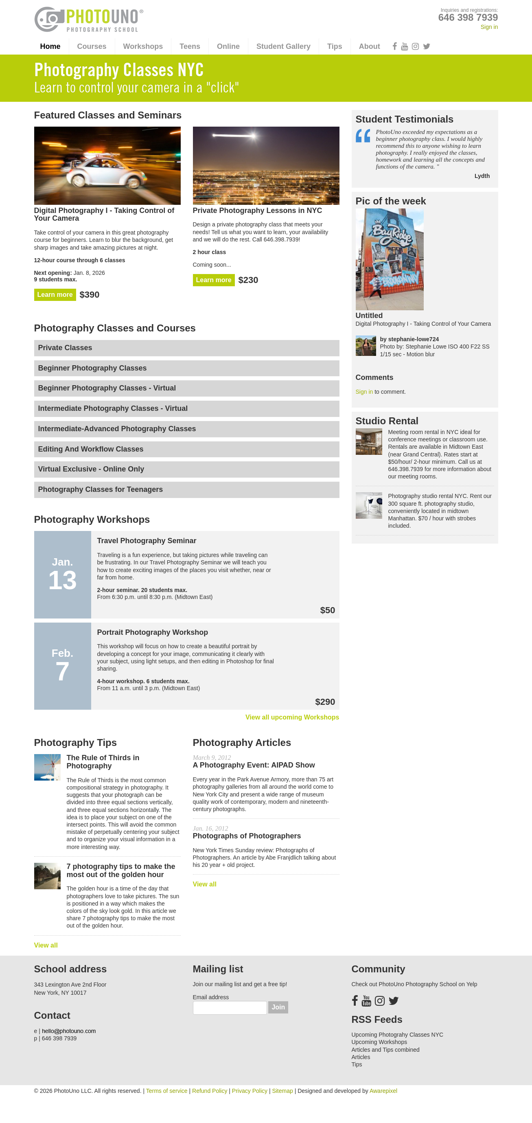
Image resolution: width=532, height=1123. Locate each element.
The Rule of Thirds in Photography (103, 762)
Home (50, 46)
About (369, 46)
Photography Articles (242, 742)
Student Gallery (283, 46)
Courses (92, 46)
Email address (211, 997)
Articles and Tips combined (386, 1049)
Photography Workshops (92, 519)
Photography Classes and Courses (115, 328)
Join (278, 1007)
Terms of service (167, 1091)
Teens (190, 46)
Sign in (489, 27)
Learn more (55, 294)
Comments (375, 378)
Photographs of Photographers (247, 836)
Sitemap (282, 1091)
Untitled (369, 316)
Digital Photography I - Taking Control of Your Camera (423, 323)
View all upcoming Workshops (292, 717)
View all (46, 945)
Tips (334, 46)
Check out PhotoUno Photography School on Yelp (414, 984)
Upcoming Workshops (379, 1042)
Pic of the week (391, 201)
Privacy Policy (249, 1091)
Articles (361, 1057)
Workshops (143, 46)
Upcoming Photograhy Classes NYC (398, 1034)
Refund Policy (209, 1091)
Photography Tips (75, 742)
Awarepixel (383, 1091)
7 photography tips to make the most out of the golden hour (121, 871)
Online (228, 46)
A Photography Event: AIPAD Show (254, 765)
